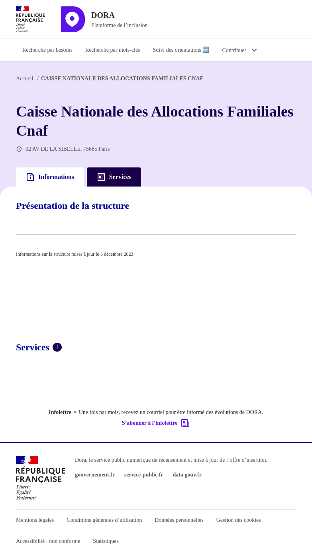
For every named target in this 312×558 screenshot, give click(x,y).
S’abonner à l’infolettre (156, 423)
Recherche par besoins (47, 50)
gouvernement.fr (95, 475)
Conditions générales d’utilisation (104, 520)
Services (113, 177)
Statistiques (106, 541)
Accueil (24, 79)
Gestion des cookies (238, 520)
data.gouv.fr (187, 475)
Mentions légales (35, 520)
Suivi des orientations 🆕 (181, 50)
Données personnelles (179, 520)
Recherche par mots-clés (112, 50)
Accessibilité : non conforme (48, 541)
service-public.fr (143, 475)
